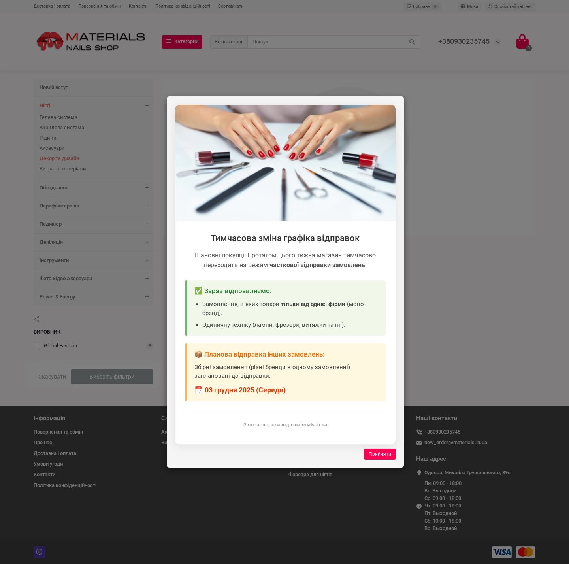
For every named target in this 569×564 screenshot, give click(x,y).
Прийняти (380, 454)
